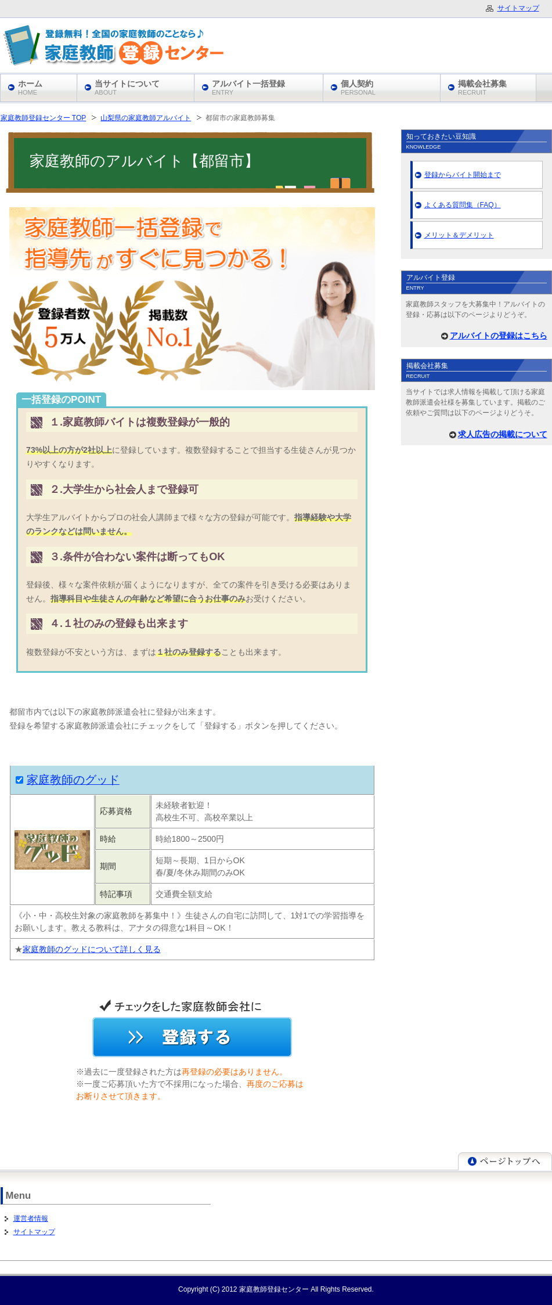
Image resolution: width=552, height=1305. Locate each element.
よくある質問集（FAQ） (462, 205)
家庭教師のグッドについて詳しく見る (92, 949)
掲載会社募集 (482, 87)
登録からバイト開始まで (462, 175)
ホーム (30, 87)
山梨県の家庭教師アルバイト (145, 118)
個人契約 (358, 87)
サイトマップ (34, 1232)
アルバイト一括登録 (248, 87)
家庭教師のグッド (73, 779)
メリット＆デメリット (459, 235)
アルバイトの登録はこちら (498, 335)
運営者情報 (30, 1218)
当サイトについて (127, 87)
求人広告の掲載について (502, 434)
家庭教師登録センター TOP (43, 118)
